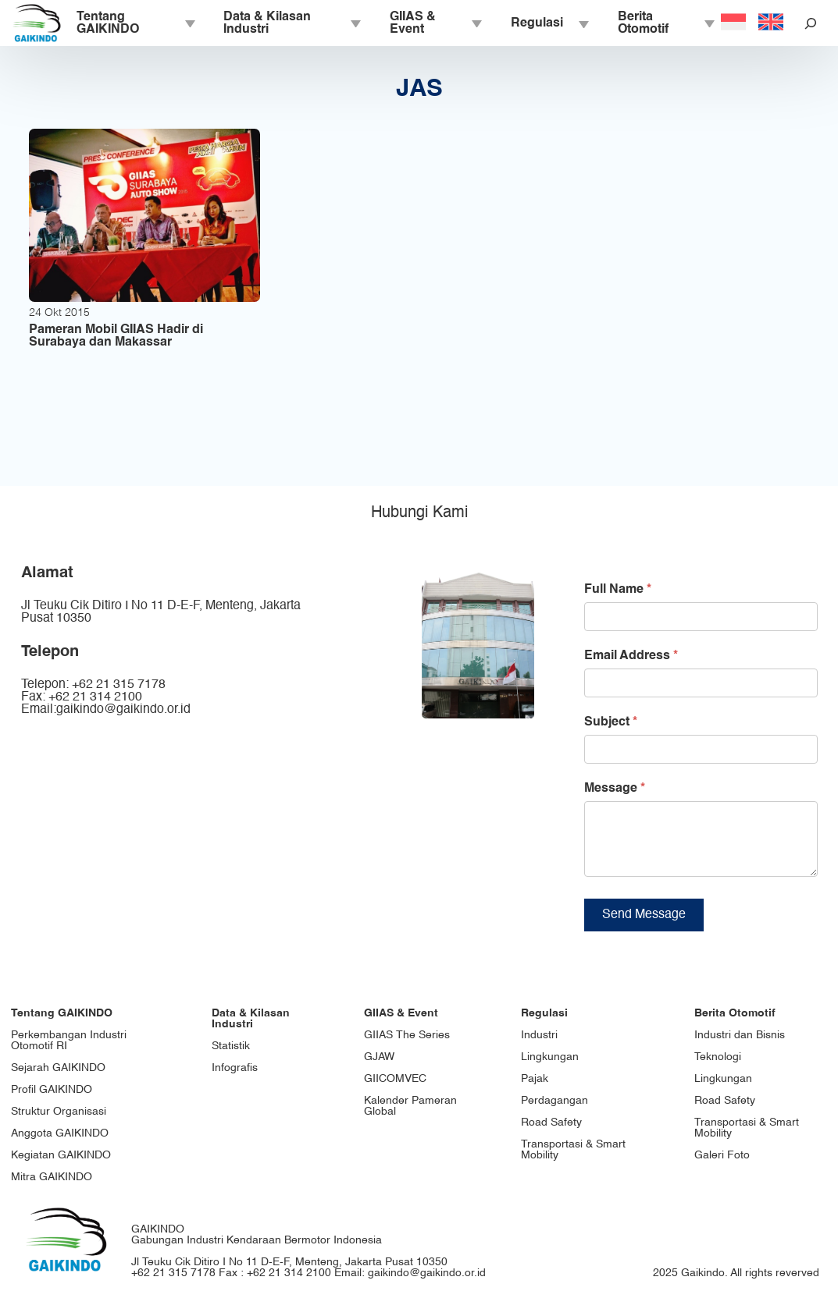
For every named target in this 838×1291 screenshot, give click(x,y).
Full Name (617, 589)
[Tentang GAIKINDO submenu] (189, 23)
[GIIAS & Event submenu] (476, 23)
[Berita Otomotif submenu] (708, 23)
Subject (610, 722)
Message (614, 788)
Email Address (631, 656)
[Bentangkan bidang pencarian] (810, 23)
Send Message (644, 926)
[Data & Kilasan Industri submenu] (354, 23)
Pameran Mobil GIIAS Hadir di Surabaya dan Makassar (116, 336)
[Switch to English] (770, 23)
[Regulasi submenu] (583, 23)
